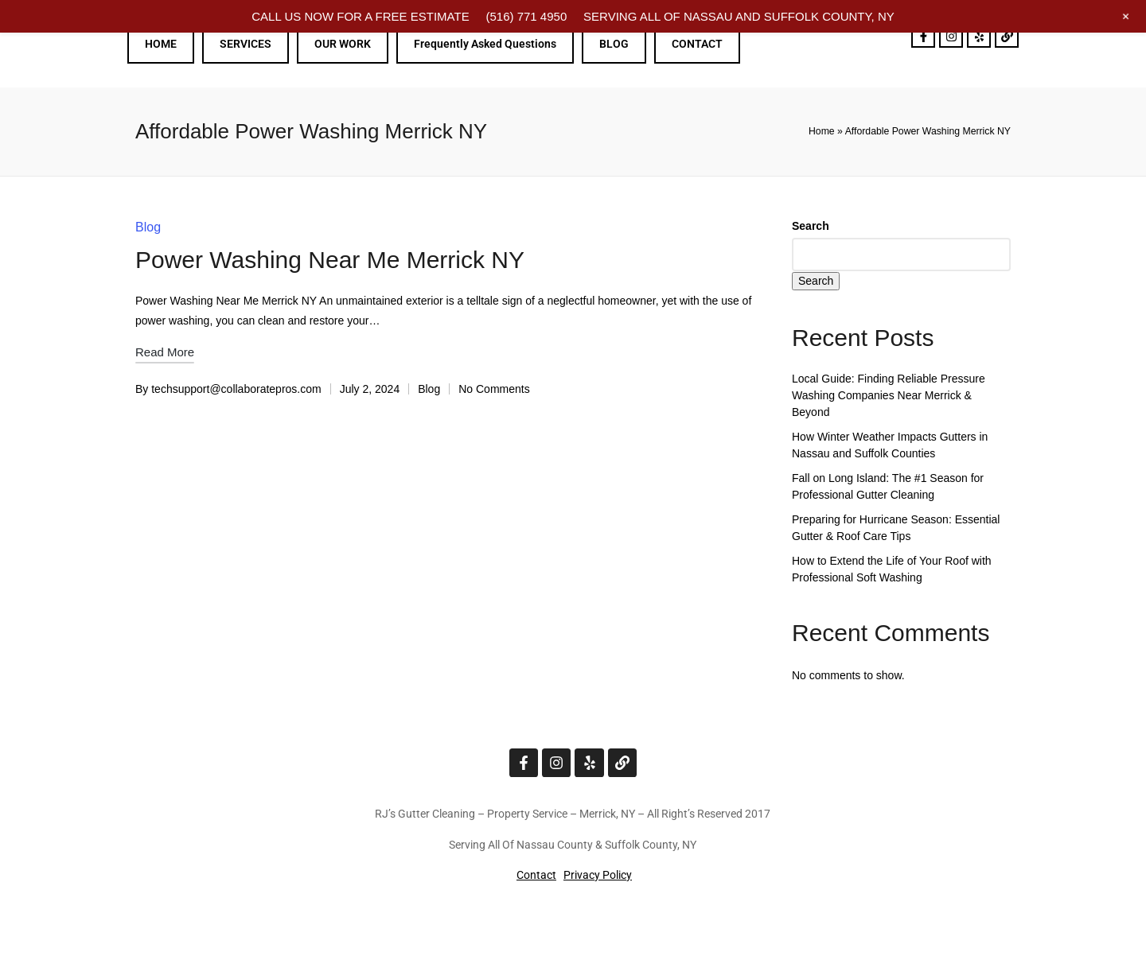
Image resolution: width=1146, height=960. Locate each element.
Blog (148, 227)
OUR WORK (342, 43)
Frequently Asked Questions (485, 43)
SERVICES (245, 43)
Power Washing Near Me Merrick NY (329, 260)
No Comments (493, 389)
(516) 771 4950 (526, 16)
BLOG (614, 43)
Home (822, 131)
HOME (161, 43)
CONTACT (697, 43)
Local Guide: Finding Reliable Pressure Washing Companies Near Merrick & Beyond (888, 395)
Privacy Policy (597, 875)
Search (810, 226)
